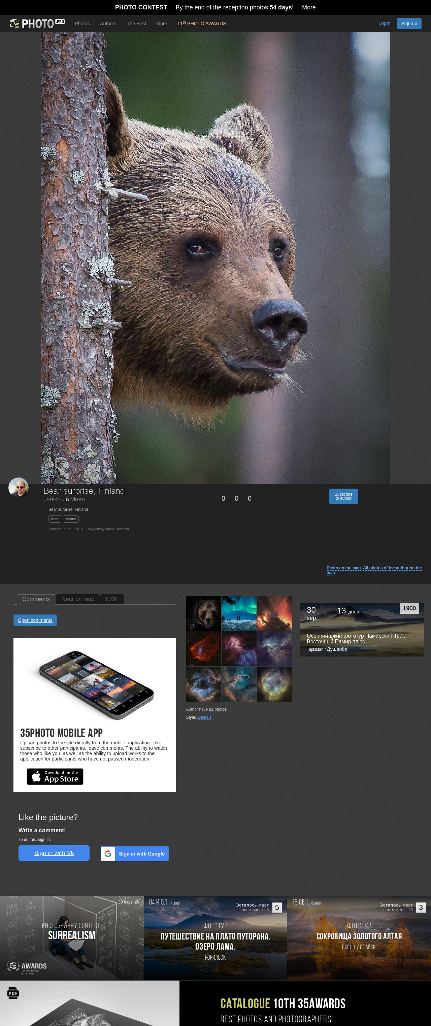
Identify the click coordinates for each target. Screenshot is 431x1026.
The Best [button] (136, 23)
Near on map (77, 599)
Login (384, 23)
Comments (36, 599)
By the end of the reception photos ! (215, 7)
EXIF (112, 599)
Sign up (409, 23)
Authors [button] (108, 23)
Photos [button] (82, 23)
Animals (204, 717)
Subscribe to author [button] (344, 496)
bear (55, 519)
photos (218, 709)
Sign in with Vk (54, 853)
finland (70, 519)
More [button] (161, 23)
